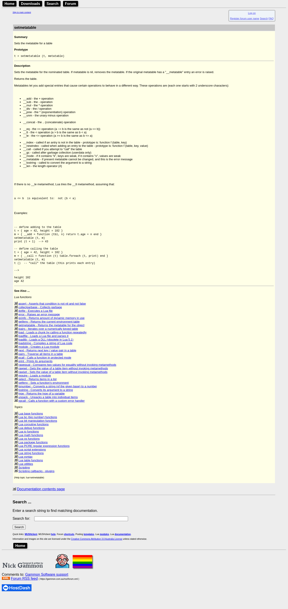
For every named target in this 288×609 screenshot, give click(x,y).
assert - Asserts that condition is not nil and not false (52, 317)
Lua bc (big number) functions (37, 430)
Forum (70, 4)
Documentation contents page (41, 502)
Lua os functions (29, 452)
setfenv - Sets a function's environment (43, 396)
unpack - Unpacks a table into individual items (48, 410)
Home (9, 4)
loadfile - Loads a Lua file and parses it (43, 349)
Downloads (30, 4)
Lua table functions (30, 473)
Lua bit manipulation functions (37, 434)
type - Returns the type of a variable (41, 406)
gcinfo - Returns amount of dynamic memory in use (51, 331)
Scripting (24, 480)
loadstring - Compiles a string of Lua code (45, 356)
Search (52, 4)
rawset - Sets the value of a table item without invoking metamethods (63, 385)
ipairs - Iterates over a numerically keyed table (48, 342)
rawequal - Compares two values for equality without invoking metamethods (67, 378)
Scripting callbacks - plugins (36, 484)
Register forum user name (244, 18)
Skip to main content (22, 12)
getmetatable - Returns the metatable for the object (51, 338)
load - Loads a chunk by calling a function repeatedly (52, 345)
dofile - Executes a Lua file (35, 324)
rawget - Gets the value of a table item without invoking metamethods (63, 381)
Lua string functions (31, 466)
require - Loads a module (34, 388)
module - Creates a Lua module (38, 360)
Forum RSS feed (24, 592)
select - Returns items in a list (37, 392)
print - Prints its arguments (35, 374)
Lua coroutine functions (33, 437)
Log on (252, 13)
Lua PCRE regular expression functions (44, 459)
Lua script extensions (32, 462)
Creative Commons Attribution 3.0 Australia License (96, 552)
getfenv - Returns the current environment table (49, 335)
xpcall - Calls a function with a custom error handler (51, 414)
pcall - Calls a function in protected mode (44, 371)
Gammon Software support (46, 588)
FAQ (271, 18)
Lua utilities (25, 477)
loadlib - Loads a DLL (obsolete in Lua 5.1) (46, 353)
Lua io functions (28, 444)
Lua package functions (33, 455)
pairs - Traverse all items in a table (40, 367)
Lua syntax (25, 470)
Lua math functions (30, 448)
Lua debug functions (31, 441)
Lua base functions (30, 426)
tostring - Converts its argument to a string (45, 403)
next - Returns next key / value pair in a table (47, 363)
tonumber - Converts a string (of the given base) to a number (57, 399)
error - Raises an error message (39, 327)
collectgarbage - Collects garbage (40, 320)
